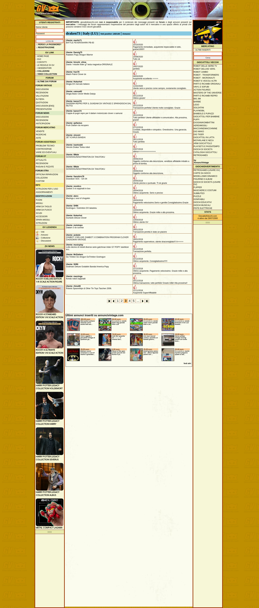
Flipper (198, 187)
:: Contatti (41, 62)
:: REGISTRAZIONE (45, 47)
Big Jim (197, 99)
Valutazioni (42, 96)
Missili (39, 203)
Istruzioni (41, 223)
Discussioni (42, 89)
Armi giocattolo (203, 143)
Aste (38, 138)
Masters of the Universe (208, 93)
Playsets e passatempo (207, 146)
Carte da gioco (202, 173)
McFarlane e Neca (204, 140)
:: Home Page (42, 56)
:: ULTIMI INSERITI (202, 50)
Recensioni (42, 92)
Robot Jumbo (201, 72)
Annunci (126, 34)
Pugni (39, 200)
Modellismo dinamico (205, 176)
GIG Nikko (199, 131)
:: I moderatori (44, 68)
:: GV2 (38, 59)
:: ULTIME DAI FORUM (46, 81)
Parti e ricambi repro (206, 96)
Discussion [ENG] (45, 106)
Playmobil (199, 110)
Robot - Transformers (206, 75)
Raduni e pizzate (45, 167)
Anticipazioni (43, 123)
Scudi (39, 213)
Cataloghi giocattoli (205, 152)
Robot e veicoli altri (205, 81)
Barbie (197, 102)
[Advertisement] (162, 8)
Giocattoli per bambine (207, 116)
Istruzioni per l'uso (47, 189)
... (138, 301)
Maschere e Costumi (205, 190)
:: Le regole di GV (45, 65)
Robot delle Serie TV (205, 66)
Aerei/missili (200, 125)
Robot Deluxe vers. (205, 69)
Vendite (40, 131)
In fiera (40, 99)
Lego (196, 105)
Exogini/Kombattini (204, 122)
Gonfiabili (199, 199)
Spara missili (43, 220)
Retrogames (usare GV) (207, 170)
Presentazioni (44, 109)
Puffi (196, 119)
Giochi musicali (202, 205)
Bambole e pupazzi (204, 113)
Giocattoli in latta (204, 137)
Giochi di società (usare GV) (207, 183)
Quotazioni (42, 102)
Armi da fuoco (44, 210)
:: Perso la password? (48, 44)
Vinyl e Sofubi (201, 87)
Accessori (42, 216)
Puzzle (197, 196)
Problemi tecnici (45, 146)
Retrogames (201, 155)
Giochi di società (203, 149)
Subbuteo (199, 193)
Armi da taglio (44, 206)
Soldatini (199, 108)
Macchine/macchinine (205, 128)
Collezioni (42, 178)
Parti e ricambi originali (207, 84)
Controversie (44, 149)
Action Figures (202, 90)
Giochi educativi (203, 202)
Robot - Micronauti (204, 78)
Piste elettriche (203, 208)
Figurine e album (203, 179)
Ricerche (41, 134)
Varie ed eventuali (46, 152)
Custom (40, 181)
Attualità (41, 160)
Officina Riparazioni (47, 174)
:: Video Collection (46, 74)
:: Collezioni (42, 71)
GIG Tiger (199, 134)
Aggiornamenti (44, 192)
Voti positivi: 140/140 (110, 34)
